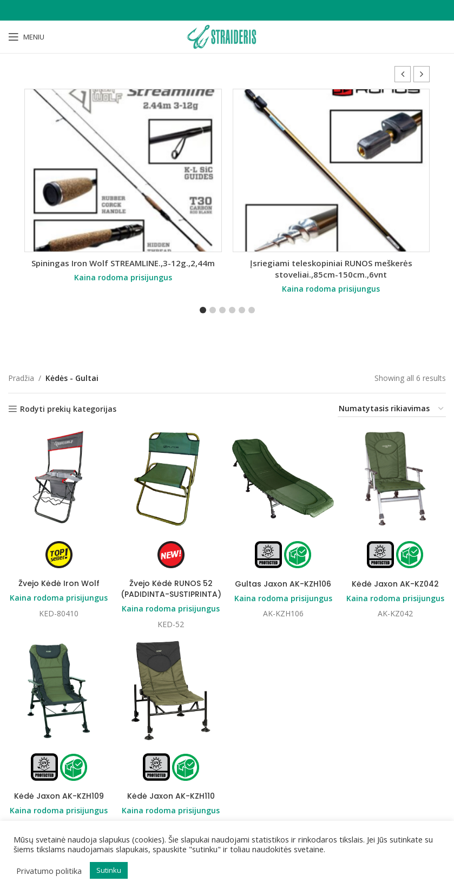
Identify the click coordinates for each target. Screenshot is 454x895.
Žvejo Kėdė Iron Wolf (59, 583)
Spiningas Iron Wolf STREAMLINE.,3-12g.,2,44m (123, 263)
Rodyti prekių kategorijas (68, 409)
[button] (421, 74)
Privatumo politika (49, 871)
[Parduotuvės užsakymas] (392, 409)
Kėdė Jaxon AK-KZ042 (395, 583)
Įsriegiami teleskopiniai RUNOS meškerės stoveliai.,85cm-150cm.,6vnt (331, 269)
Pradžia (21, 378)
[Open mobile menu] (26, 37)
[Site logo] (227, 36)
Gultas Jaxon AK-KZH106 (283, 583)
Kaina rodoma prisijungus (123, 277)
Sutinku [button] (108, 870)
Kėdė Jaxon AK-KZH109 (59, 796)
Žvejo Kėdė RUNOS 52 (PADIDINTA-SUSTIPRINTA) (171, 589)
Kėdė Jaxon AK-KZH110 (171, 796)
